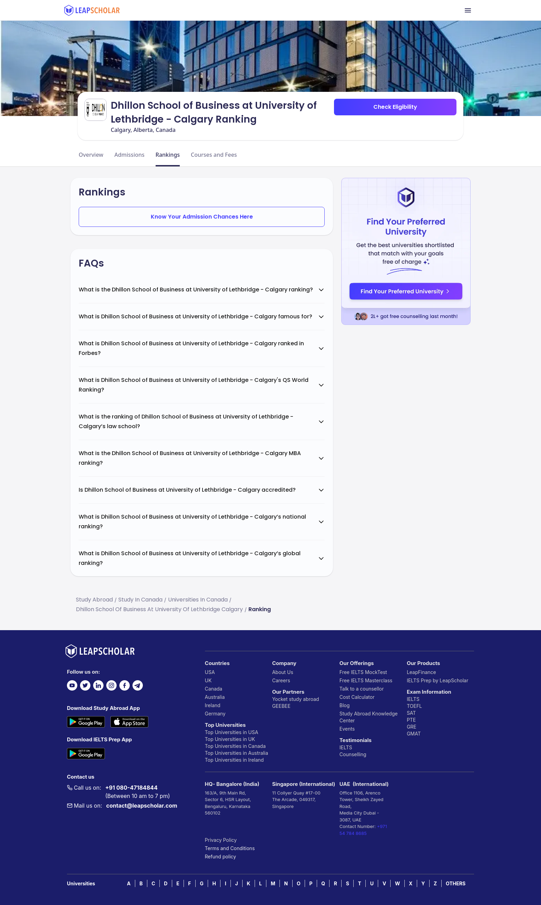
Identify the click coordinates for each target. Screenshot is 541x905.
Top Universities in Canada (235, 746)
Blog (345, 705)
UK (208, 680)
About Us (282, 672)
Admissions (129, 154)
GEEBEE (281, 706)
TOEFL (414, 706)
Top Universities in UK (230, 739)
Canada (214, 689)
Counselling (353, 754)
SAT (411, 713)
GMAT (414, 733)
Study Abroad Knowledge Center (369, 717)
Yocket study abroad (295, 699)
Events (347, 729)
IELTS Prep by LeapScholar (437, 680)
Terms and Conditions (230, 848)
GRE (411, 727)
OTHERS (455, 883)
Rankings (168, 154)
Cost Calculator (357, 697)
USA (210, 672)
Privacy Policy (221, 840)
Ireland (212, 705)
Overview (91, 154)
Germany (215, 713)
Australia (215, 697)
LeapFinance (421, 672)
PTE (411, 720)
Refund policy (220, 856)
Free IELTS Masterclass (366, 680)
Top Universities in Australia (236, 753)
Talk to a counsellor (362, 689)
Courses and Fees (214, 154)
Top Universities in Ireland (234, 760)
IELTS (346, 747)
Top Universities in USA (231, 732)
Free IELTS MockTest (363, 672)
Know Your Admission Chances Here (202, 217)
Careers (281, 680)
